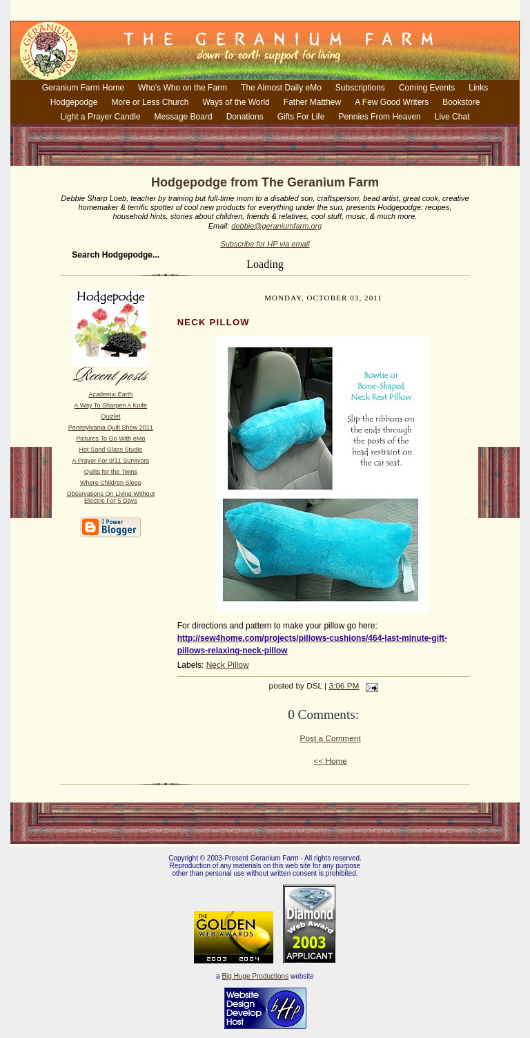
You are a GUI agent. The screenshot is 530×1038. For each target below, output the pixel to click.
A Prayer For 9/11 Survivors (111, 460)
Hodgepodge (74, 102)
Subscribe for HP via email (264, 244)
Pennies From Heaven (379, 117)
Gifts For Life (301, 117)
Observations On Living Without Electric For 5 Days (111, 497)
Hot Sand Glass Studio (110, 449)
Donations (245, 117)
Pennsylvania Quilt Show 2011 (110, 427)
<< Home (330, 761)
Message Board (184, 117)
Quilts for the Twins (110, 471)
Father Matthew (312, 102)
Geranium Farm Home (83, 88)
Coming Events (427, 88)
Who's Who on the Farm (182, 88)
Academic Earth (110, 394)
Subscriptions (360, 88)
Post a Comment (330, 738)
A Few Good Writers (392, 102)
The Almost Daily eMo (281, 88)
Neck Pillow (227, 665)
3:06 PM (343, 686)
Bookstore (461, 102)
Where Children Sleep (110, 482)
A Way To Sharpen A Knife (111, 405)
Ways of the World (235, 102)
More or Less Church (149, 102)
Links (478, 88)
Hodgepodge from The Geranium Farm (265, 182)
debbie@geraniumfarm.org (276, 226)
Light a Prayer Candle (101, 117)
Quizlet (110, 416)
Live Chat (452, 117)
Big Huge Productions (255, 976)
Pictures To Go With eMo (110, 438)
